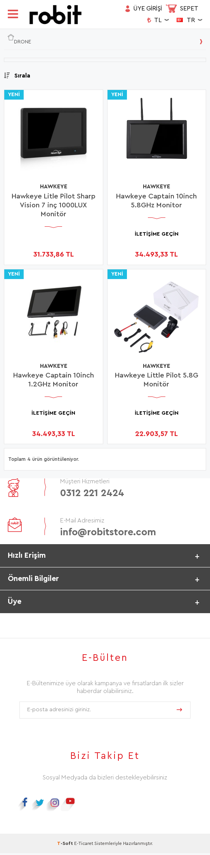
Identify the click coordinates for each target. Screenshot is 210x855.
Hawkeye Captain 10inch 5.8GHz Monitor (156, 201)
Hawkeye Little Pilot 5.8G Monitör (156, 380)
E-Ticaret (83, 845)
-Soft (65, 845)
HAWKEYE (53, 187)
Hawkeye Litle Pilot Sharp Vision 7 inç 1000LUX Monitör (53, 205)
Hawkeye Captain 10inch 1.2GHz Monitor (53, 380)
